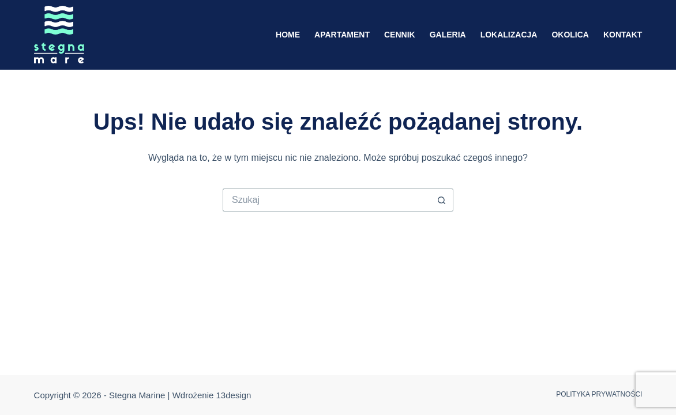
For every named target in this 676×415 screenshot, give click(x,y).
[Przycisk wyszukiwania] (441, 200)
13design (233, 395)
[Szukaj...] (326, 200)
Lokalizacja (509, 34)
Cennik (399, 34)
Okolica (570, 34)
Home (288, 34)
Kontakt (622, 34)
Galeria (448, 34)
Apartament (342, 34)
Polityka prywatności (599, 394)
